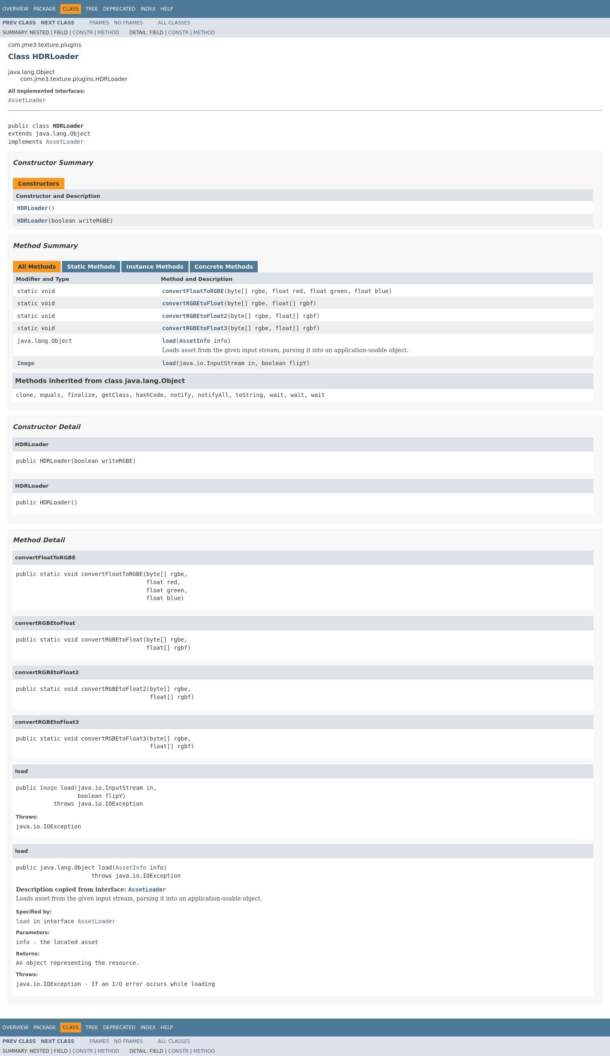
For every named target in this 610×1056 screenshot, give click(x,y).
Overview (15, 9)
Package (44, 9)
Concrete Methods (224, 266)
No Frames (128, 23)
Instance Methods (154, 266)
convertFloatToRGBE (193, 291)
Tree (92, 9)
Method (108, 32)
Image (25, 363)
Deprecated (119, 9)
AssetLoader (27, 100)
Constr (82, 32)
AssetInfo (194, 340)
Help (166, 9)
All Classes (174, 23)
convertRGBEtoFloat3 (194, 328)
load (169, 340)
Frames (100, 23)
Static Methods (91, 266)
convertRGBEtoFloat (193, 303)
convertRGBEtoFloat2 (194, 316)
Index (148, 9)
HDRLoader (32, 208)
